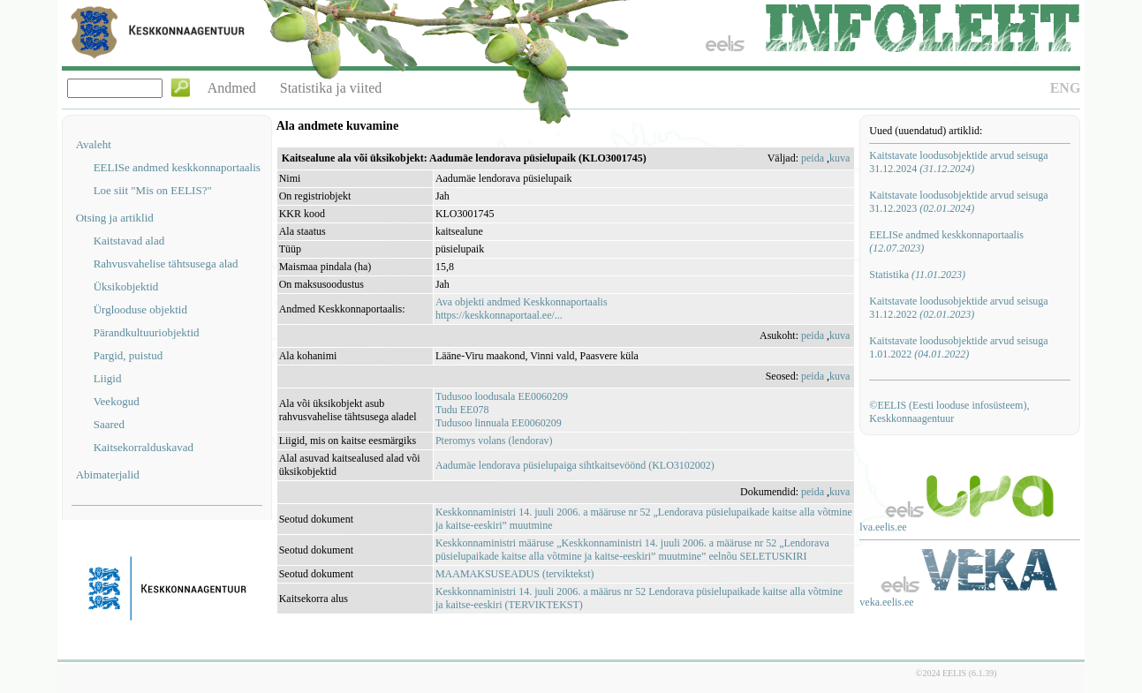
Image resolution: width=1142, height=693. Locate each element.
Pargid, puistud (128, 355)
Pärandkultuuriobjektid (147, 332)
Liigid (108, 378)
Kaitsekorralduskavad (143, 447)
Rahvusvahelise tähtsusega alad (166, 263)
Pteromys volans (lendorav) (494, 440)
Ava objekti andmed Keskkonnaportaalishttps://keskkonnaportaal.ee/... (521, 308)
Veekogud (117, 401)
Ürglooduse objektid (140, 309)
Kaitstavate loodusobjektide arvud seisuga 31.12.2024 (958, 162)
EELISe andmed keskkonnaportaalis (177, 167)
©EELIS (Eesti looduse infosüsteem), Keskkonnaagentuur (949, 412)
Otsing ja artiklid (115, 217)
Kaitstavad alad (129, 240)
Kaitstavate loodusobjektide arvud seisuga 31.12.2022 (958, 307)
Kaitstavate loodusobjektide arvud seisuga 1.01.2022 (958, 347)
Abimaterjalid (108, 474)
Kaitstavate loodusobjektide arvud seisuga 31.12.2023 (958, 202)
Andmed (232, 87)
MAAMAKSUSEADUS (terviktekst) (514, 574)
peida (812, 158)
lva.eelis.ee (882, 527)
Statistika (917, 274)
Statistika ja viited (331, 87)
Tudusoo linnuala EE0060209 (498, 423)
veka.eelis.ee (886, 602)
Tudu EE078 (462, 409)
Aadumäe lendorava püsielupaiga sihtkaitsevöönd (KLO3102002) (575, 465)
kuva (839, 158)
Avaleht (93, 144)
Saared (109, 424)
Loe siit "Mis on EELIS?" (153, 190)
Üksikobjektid (126, 286)
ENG (1065, 87)
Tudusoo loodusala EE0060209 (501, 396)
